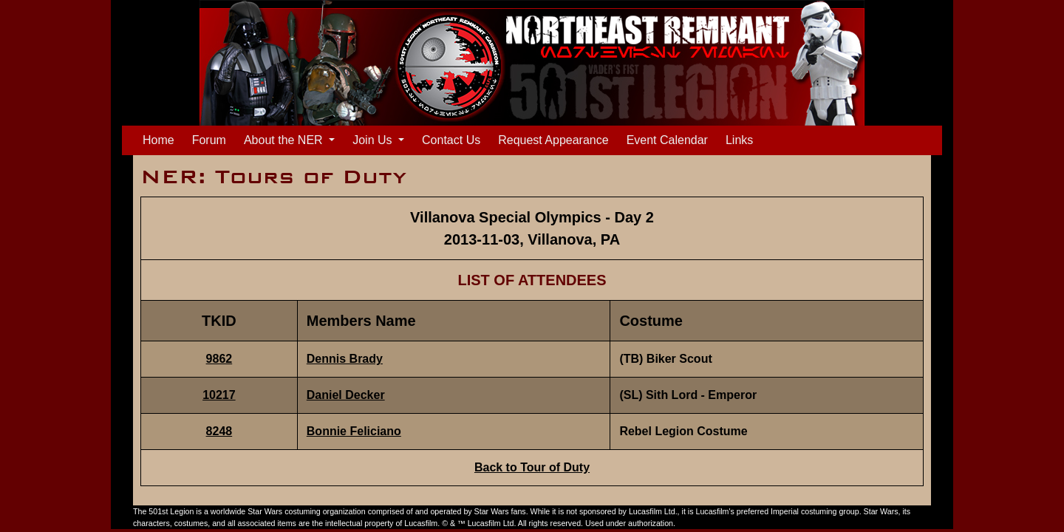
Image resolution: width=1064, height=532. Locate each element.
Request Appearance (553, 140)
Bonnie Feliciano (354, 431)
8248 (219, 431)
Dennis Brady (345, 358)
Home (161, 138)
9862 (219, 358)
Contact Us (451, 140)
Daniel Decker (346, 395)
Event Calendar (667, 140)
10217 (219, 395)
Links (739, 140)
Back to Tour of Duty (532, 467)
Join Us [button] (373, 140)
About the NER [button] (285, 140)
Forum (209, 140)
